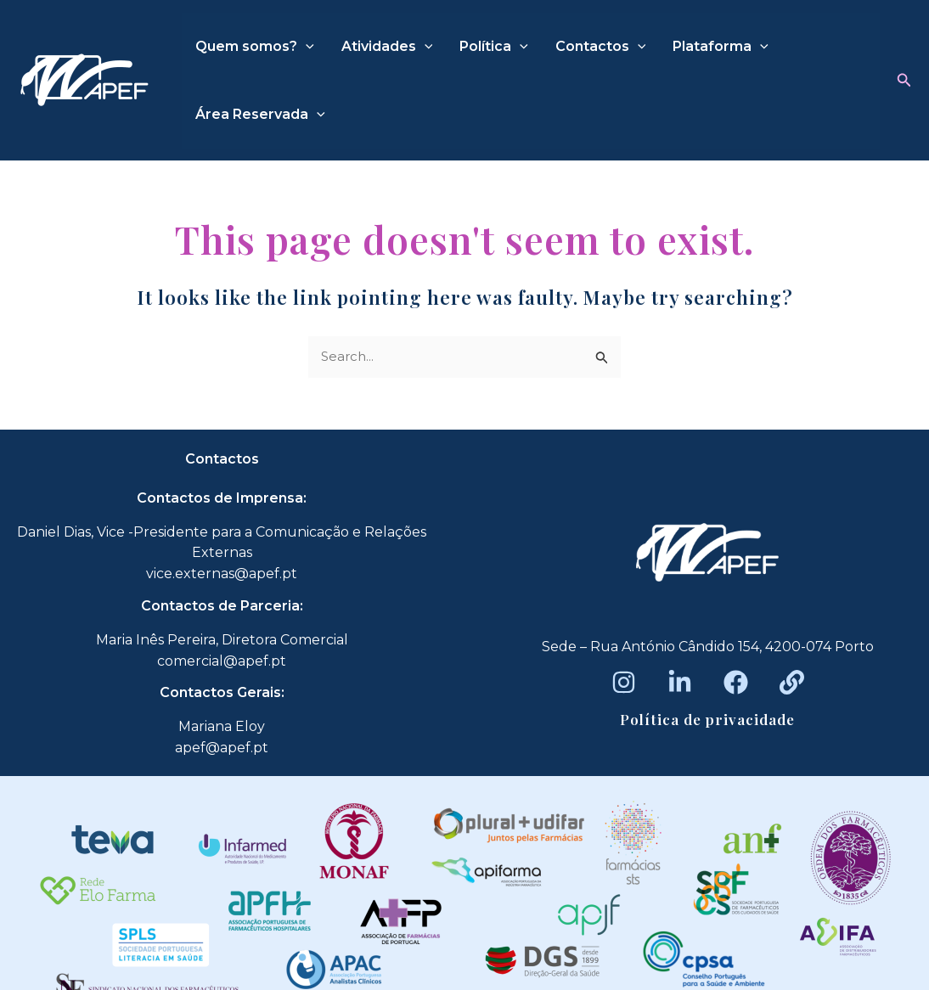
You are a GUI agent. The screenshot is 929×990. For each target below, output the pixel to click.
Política (493, 47)
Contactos (600, 47)
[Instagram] (623, 682)
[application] (305, 47)
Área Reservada (260, 115)
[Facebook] (735, 682)
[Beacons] (792, 682)
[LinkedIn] (679, 682)
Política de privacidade (707, 719)
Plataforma (721, 47)
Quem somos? (254, 47)
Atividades (387, 47)
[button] (904, 81)
